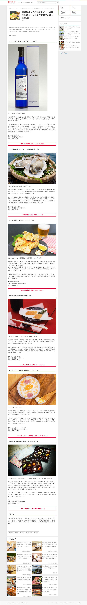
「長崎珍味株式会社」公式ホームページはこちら (32, 290)
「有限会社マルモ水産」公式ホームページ (32, 214)
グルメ (22, 532)
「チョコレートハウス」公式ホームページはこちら (32, 508)
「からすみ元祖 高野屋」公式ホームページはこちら (32, 364)
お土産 (36, 532)
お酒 (16, 532)
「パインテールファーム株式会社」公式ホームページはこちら (32, 435)
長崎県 (11, 532)
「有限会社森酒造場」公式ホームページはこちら (32, 143)
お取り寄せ (29, 532)
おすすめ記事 (63, 24)
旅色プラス (64, 53)
